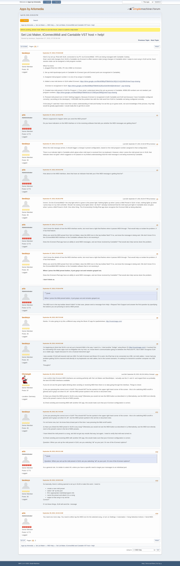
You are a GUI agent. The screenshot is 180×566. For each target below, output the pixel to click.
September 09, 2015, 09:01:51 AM (53, 451)
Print (157, 46)
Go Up (23, 540)
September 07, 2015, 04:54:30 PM (53, 169)
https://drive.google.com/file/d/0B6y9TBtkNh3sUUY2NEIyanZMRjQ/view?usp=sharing (86, 92)
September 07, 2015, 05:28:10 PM (53, 198)
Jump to (129, 550)
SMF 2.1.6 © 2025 (23, 563)
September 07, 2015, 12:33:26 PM (53, 115)
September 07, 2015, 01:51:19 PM (53, 144)
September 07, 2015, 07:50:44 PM (53, 288)
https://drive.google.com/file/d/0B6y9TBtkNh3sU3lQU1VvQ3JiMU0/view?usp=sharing (110, 81)
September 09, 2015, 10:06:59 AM (53, 480)
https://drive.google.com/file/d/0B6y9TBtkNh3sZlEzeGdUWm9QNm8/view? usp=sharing (99, 86)
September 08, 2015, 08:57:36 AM (53, 317)
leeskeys (26, 53)
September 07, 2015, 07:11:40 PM (53, 224)
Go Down (24, 46)
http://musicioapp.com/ (114, 321)
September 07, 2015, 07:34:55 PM (53, 253)
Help (143, 563)
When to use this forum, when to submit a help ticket (59, 30)
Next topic (155, 40)
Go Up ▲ (159, 563)
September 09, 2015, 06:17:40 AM (53, 411)
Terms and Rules (150, 563)
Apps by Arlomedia (32, 9)
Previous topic (144, 40)
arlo (23, 115)
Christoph (26, 374)
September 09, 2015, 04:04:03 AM (53, 343)
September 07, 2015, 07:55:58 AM (53, 53)
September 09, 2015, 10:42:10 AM (53, 513)
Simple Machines (34, 563)
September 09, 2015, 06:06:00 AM (53, 374)
